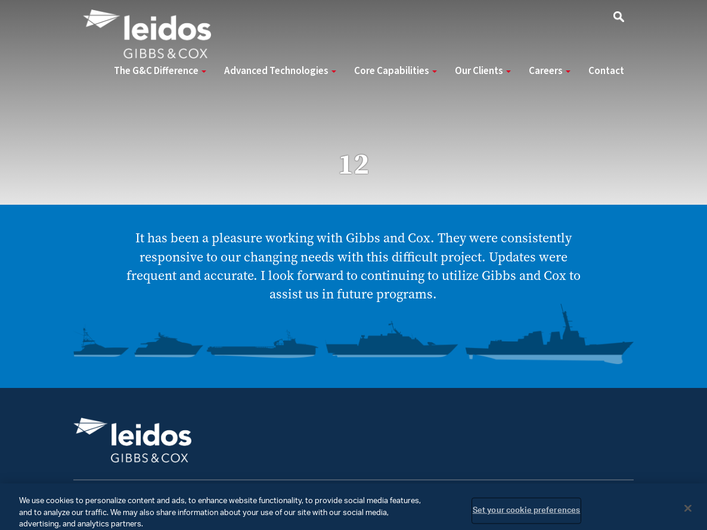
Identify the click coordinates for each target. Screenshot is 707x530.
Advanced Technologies (280, 71)
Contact (606, 71)
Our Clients (483, 71)
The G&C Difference (160, 71)
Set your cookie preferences (527, 515)
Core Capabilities (395, 71)
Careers (549, 71)
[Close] (688, 513)
